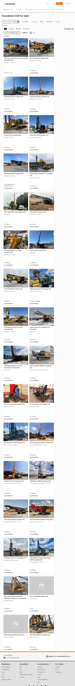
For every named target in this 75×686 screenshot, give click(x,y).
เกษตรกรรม (40, 666)
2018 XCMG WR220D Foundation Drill (62, 624)
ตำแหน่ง (59, 9)
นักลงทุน (3, 663)
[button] (37, 24)
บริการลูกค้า (57, 658)
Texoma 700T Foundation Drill (60, 239)
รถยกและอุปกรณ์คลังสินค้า (43, 671)
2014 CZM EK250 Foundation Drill (39, 278)
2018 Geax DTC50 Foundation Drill (61, 124)
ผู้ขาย (21, 661)
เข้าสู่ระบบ (59, 3)
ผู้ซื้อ (20, 658)
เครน (38, 673)
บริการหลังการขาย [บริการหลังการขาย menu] (43, 9)
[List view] (71, 24)
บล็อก (3, 668)
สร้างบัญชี (67, 3)
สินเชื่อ (21, 663)
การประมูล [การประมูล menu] (19, 9)
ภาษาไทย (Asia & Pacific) (12, 649)
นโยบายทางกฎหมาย (36, 680)
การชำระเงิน (22, 668)
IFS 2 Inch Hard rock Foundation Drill (62, 393)
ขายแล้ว (19, 20)
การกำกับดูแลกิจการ (6, 661)
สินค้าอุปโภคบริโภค (41, 661)
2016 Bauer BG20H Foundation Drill (61, 86)
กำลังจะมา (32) (8, 20)
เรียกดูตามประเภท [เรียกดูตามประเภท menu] (8, 9)
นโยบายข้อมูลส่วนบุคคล (24, 680)
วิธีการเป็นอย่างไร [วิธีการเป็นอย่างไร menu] (30, 9)
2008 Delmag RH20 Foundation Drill (39, 162)
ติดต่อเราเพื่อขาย (58, 663)
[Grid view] (68, 24)
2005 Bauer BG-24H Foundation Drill (39, 470)
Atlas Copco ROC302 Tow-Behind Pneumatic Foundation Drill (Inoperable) (39, 587)
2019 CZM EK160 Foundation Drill (61, 47)
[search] (24, 114)
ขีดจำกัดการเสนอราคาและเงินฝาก (26, 666)
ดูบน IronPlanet (56, 64)
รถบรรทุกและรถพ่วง (41, 663)
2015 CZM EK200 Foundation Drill (61, 585)
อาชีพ (3, 666)
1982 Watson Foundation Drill (60, 201)
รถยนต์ (39, 668)
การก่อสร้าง (40, 658)
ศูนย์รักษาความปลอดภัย (6, 671)
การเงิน (53, 9)
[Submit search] (47, 3)
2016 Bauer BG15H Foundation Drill (39, 86)
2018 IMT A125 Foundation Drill (38, 124)
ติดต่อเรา (69, 648)
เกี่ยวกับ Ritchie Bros (6, 658)
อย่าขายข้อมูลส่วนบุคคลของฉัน (48, 680)
